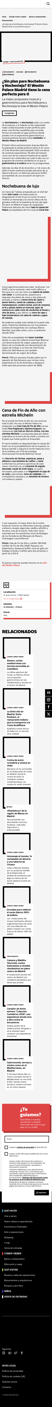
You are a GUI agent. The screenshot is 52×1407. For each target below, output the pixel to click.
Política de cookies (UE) (13, 1376)
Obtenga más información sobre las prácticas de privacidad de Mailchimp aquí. (28, 1179)
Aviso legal (9, 1365)
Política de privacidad (12, 1371)
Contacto (6, 1387)
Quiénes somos (9, 1382)
